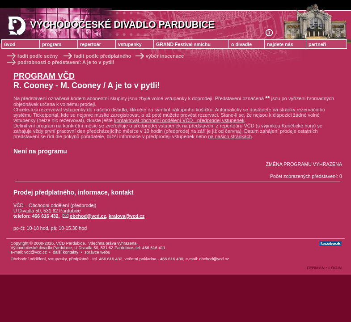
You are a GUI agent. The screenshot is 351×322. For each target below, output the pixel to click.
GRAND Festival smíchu (183, 44)
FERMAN (316, 268)
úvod (9, 44)
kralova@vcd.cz (126, 216)
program (51, 44)
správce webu (97, 252)
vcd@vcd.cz (35, 252)
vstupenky (130, 44)
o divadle (241, 44)
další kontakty (65, 252)
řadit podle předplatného (97, 56)
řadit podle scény (32, 56)
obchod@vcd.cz (84, 216)
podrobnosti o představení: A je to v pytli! (60, 62)
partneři (317, 44)
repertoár (90, 44)
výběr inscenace (159, 56)
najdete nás (280, 44)
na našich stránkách (230, 136)
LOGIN (335, 268)
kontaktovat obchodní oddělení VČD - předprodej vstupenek (179, 120)
